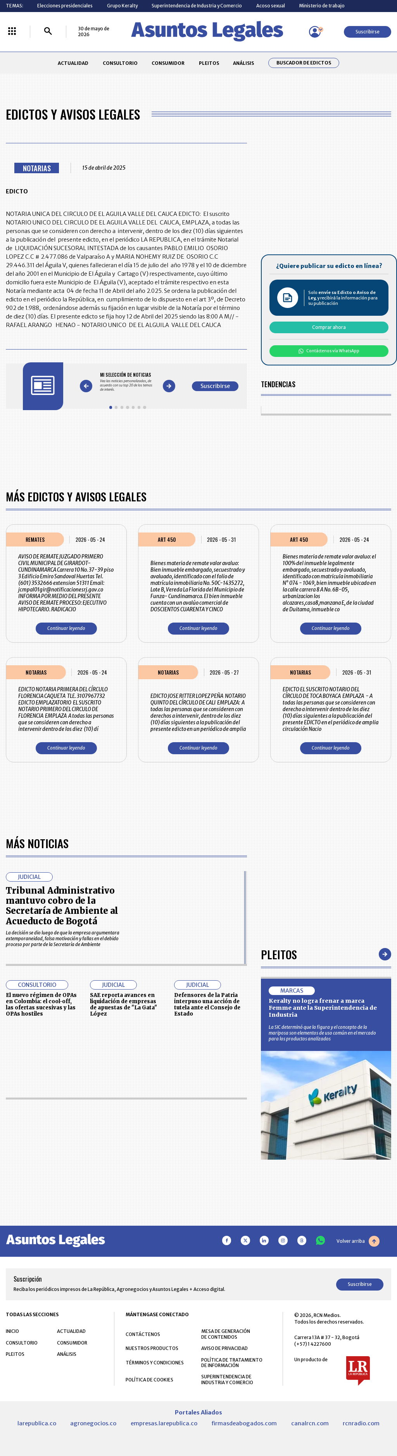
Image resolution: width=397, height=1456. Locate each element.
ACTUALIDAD (73, 63)
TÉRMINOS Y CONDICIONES (155, 1363)
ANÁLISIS (243, 63)
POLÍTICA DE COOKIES (149, 1380)
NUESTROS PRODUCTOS (152, 1348)
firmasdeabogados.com (244, 1423)
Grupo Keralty (122, 6)
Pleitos (279, 954)
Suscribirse (368, 32)
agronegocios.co (93, 1423)
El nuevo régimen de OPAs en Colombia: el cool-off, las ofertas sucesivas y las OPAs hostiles (41, 1004)
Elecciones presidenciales (65, 6)
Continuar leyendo (66, 628)
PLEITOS (209, 63)
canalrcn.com (310, 1423)
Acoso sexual (270, 6)
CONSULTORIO (120, 63)
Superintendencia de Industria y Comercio (197, 6)
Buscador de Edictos (303, 63)
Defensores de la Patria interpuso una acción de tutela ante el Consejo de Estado (207, 1004)
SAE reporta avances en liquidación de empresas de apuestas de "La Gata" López (123, 1004)
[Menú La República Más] (12, 32)
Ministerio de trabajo (322, 6)
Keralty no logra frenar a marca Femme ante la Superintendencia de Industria (323, 1007)
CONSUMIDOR (168, 63)
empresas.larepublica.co (164, 1423)
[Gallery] (127, 382)
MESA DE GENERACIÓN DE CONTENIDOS (225, 1334)
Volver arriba (358, 1241)
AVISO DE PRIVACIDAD (224, 1348)
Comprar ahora (329, 327)
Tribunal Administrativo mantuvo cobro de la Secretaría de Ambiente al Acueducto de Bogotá (62, 906)
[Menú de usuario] (314, 32)
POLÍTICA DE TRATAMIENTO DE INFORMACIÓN (231, 1363)
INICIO (12, 1331)
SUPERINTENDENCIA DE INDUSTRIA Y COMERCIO (227, 1379)
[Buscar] (48, 32)
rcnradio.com (361, 1423)
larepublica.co (36, 1423)
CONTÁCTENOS (143, 1334)
